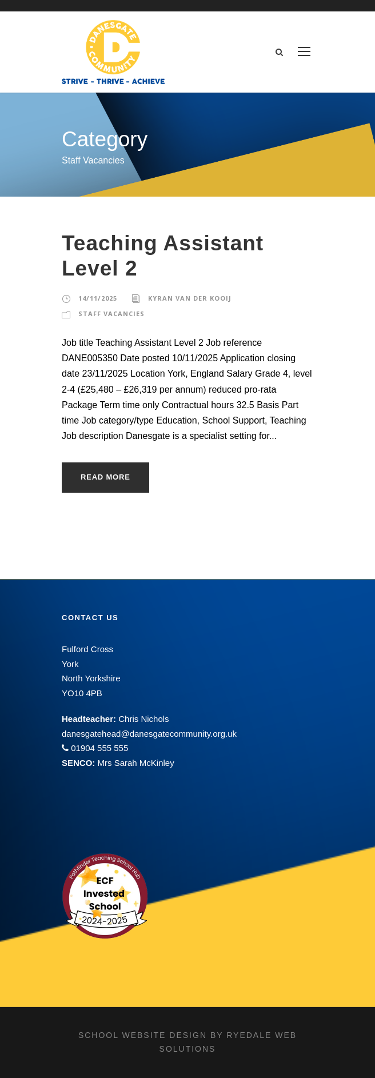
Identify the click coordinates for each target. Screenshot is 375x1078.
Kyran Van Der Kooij (190, 298)
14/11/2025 (97, 298)
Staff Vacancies (111, 313)
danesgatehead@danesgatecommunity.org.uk (149, 733)
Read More (105, 477)
